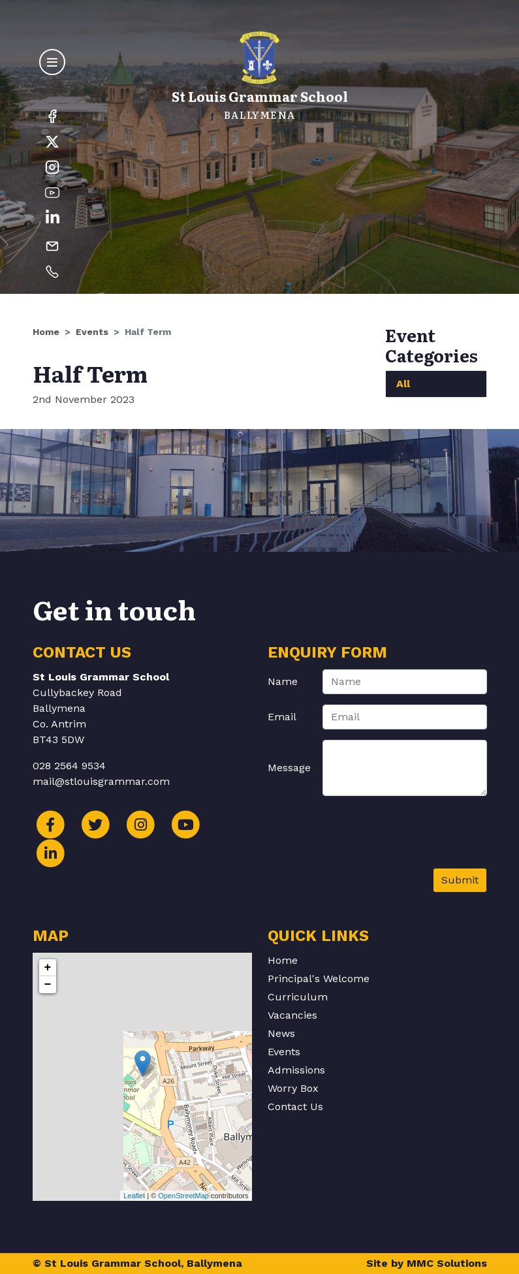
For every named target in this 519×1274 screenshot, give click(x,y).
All (403, 383)
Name (283, 681)
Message (289, 767)
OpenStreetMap (183, 1196)
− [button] (48, 985)
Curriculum (298, 997)
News (281, 1033)
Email (282, 716)
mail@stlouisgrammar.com (101, 781)
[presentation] (388, 837)
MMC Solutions (447, 1263)
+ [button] (48, 968)
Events (92, 331)
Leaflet (134, 1196)
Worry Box (293, 1088)
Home (46, 331)
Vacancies (292, 1015)
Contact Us (295, 1106)
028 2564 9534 (69, 765)
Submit (460, 880)
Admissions (296, 1070)
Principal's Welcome (319, 978)
